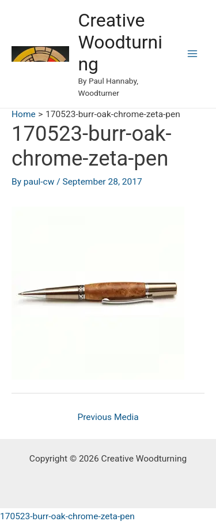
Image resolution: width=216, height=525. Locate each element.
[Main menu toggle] (192, 54)
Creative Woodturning (120, 42)
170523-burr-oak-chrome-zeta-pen (67, 516)
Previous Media (107, 417)
